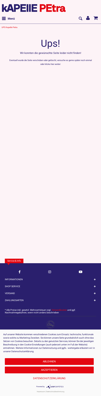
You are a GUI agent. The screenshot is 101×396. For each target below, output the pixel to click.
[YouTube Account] (80, 272)
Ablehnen (49, 361)
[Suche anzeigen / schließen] (80, 19)
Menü (8, 18)
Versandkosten (59, 310)
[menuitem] (8, 19)
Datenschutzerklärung (49, 378)
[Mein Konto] (88, 19)
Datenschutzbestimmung (55, 391)
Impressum (41, 391)
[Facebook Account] (20, 272)
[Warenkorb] (96, 19)
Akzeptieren (49, 370)
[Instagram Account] (49, 272)
